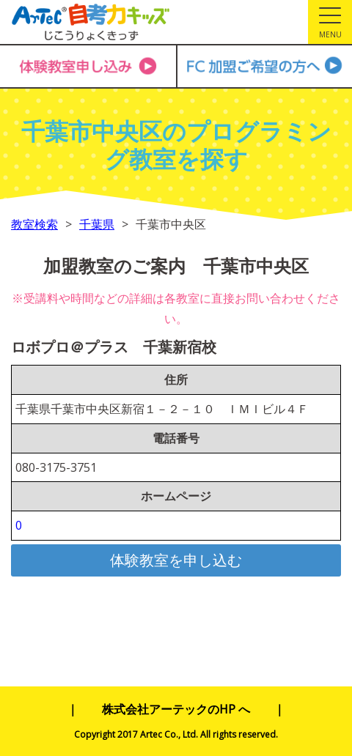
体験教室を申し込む (176, 560)
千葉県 (96, 224)
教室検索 (34, 224)
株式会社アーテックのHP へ (176, 709)
